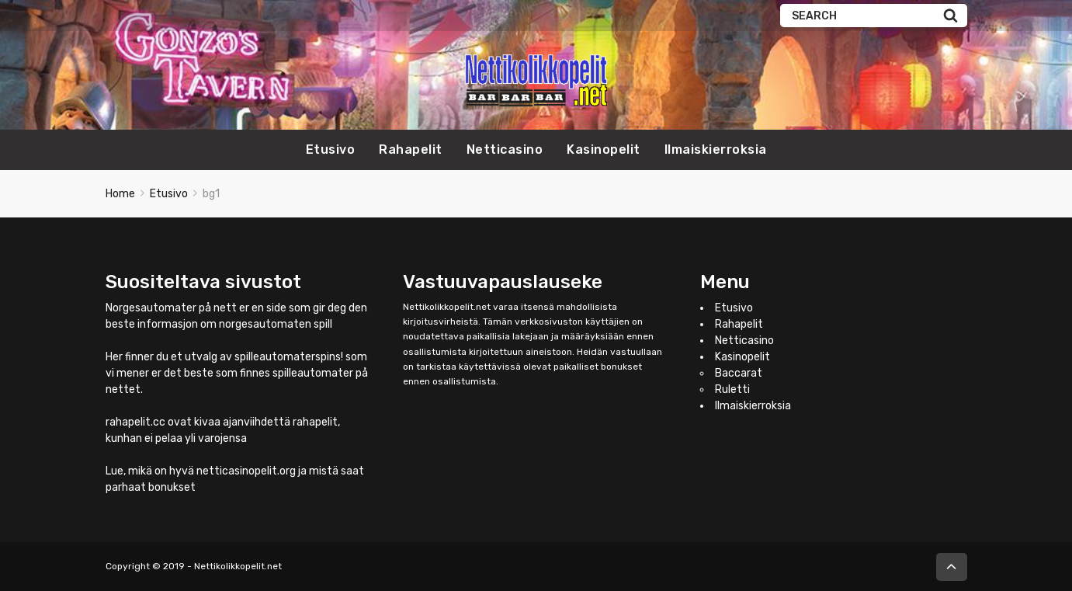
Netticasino (505, 149)
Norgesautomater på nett (171, 308)
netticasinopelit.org (246, 471)
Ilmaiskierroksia (715, 149)
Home (120, 193)
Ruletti (732, 389)
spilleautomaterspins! (288, 356)
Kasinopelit (603, 149)
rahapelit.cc (135, 422)
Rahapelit (410, 149)
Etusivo (331, 149)
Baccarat (738, 373)
